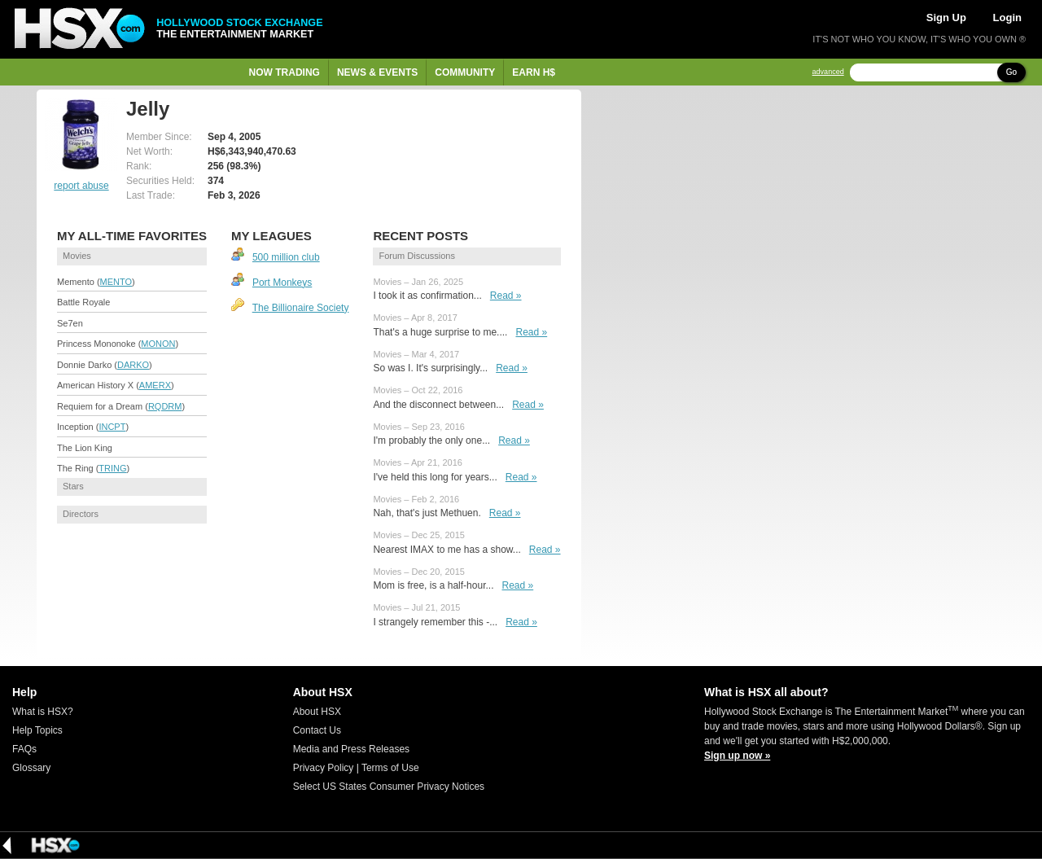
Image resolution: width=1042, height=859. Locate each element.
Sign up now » (737, 755)
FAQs (24, 749)
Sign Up (946, 17)
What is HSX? (42, 711)
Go (1011, 72)
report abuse (81, 185)
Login (1007, 17)
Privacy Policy (323, 768)
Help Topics (37, 730)
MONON (158, 343)
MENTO (116, 282)
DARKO (133, 365)
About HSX (317, 711)
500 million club (286, 257)
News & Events (377, 72)
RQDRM (165, 406)
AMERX (155, 385)
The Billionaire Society (300, 307)
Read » (506, 295)
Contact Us (317, 730)
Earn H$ (533, 72)
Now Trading (284, 72)
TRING (112, 468)
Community (465, 72)
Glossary (31, 768)
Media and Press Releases (351, 749)
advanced (828, 72)
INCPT (112, 427)
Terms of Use (390, 768)
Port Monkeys (282, 282)
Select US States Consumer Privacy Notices (388, 786)
